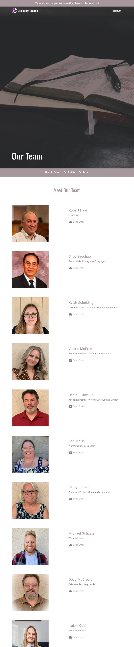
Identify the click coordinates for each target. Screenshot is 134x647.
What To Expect (52, 172)
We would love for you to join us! (67, 3)
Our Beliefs (69, 172)
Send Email (78, 221)
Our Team (83, 172)
